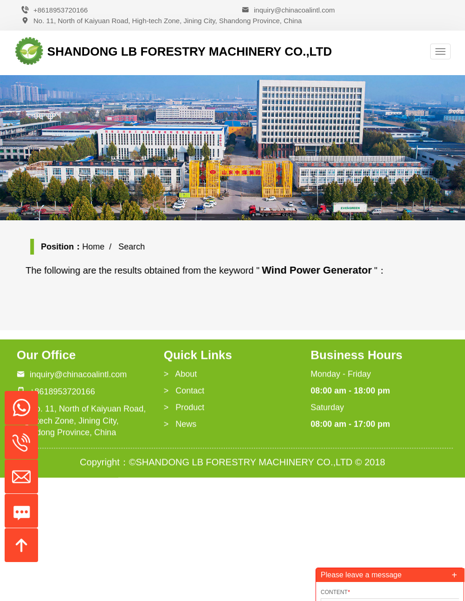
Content (335, 592)
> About (180, 375)
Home (98, 246)
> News (180, 425)
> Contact (184, 391)
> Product (184, 408)
